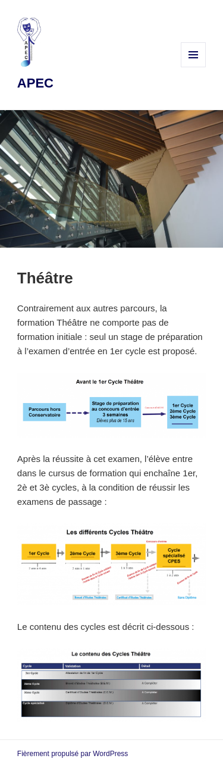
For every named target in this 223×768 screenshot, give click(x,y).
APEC (35, 83)
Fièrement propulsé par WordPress (72, 754)
